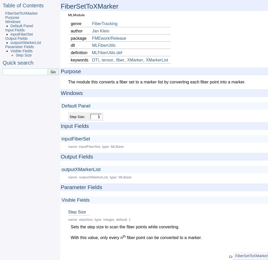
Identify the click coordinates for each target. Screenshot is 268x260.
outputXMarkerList (25, 43)
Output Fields (16, 38)
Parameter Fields (19, 47)
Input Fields (15, 30)
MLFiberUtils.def (107, 52)
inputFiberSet (21, 34)
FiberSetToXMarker (21, 13)
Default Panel (21, 26)
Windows (12, 22)
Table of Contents (23, 5)
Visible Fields (21, 51)
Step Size (24, 55)
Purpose (12, 17)
